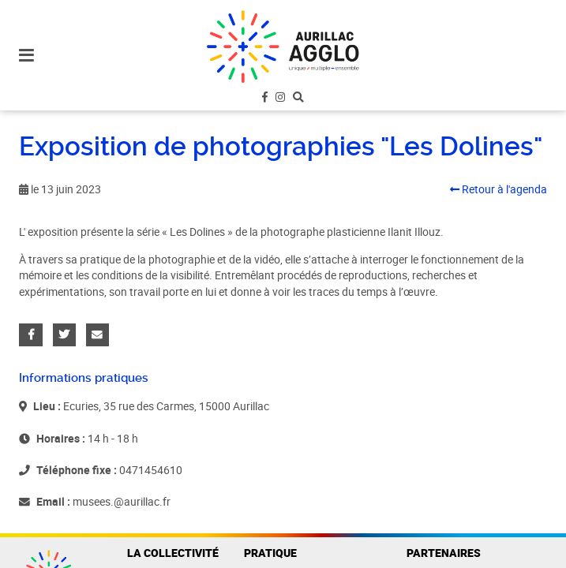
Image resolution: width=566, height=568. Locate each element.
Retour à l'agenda (498, 189)
